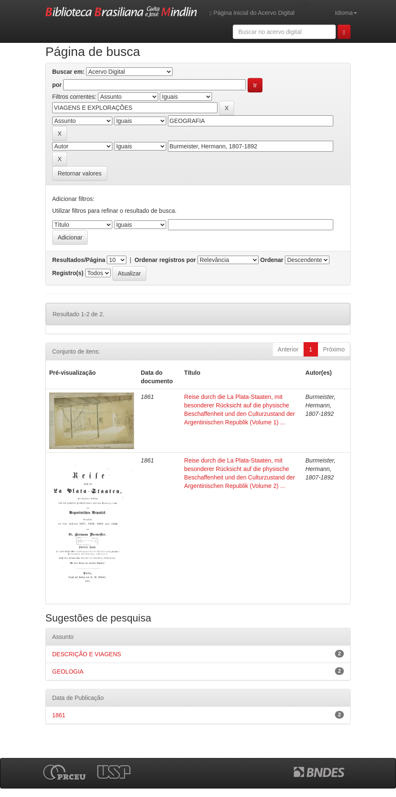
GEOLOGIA (68, 671)
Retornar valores (80, 173)
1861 (58, 715)
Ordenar (271, 259)
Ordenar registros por (165, 259)
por (57, 84)
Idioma (346, 12)
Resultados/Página (78, 259)
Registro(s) (68, 273)
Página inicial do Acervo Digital (251, 13)
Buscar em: (68, 71)
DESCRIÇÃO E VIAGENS (86, 654)
